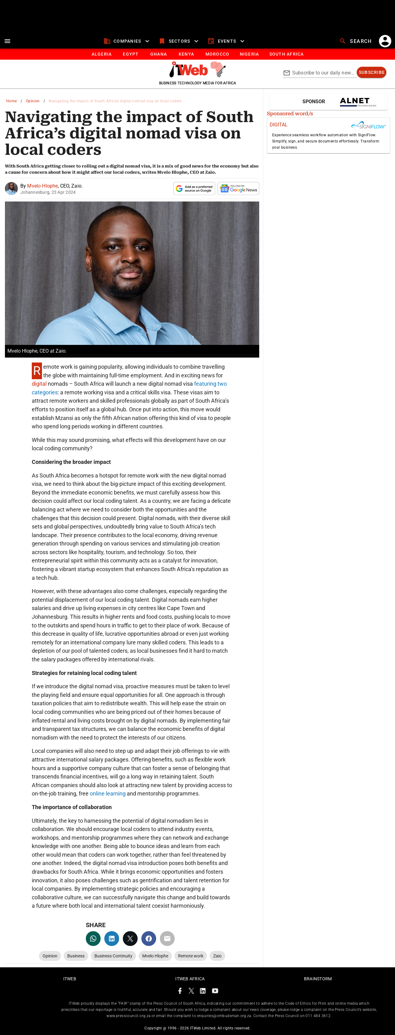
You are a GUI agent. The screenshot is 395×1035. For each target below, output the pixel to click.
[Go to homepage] (197, 75)
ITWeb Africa (190, 978)
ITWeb (69, 978)
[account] (385, 41)
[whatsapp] (93, 938)
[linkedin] (111, 938)
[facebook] (148, 938)
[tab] (101, 54)
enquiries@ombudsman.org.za (224, 1016)
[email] (167, 938)
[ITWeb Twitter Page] (191, 992)
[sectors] (179, 41)
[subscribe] (371, 72)
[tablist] (197, 54)
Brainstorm (318, 978)
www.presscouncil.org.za (128, 1016)
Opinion (33, 101)
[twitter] (130, 938)
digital (40, 383)
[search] (356, 41)
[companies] (127, 41)
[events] (227, 41)
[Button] (286, 54)
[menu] (7, 41)
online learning (107, 793)
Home (11, 101)
